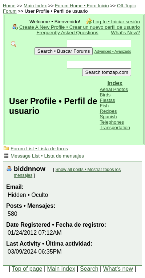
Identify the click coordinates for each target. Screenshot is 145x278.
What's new (118, 269)
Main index (61, 269)
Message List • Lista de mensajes (47, 156)
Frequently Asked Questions (67, 32)
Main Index (35, 5)
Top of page (27, 269)
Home (9, 5)
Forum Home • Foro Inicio (82, 5)
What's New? (125, 32)
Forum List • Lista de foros (39, 148)
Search (89, 269)
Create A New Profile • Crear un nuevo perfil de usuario (79, 27)
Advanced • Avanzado (112, 51)
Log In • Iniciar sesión (116, 21)
